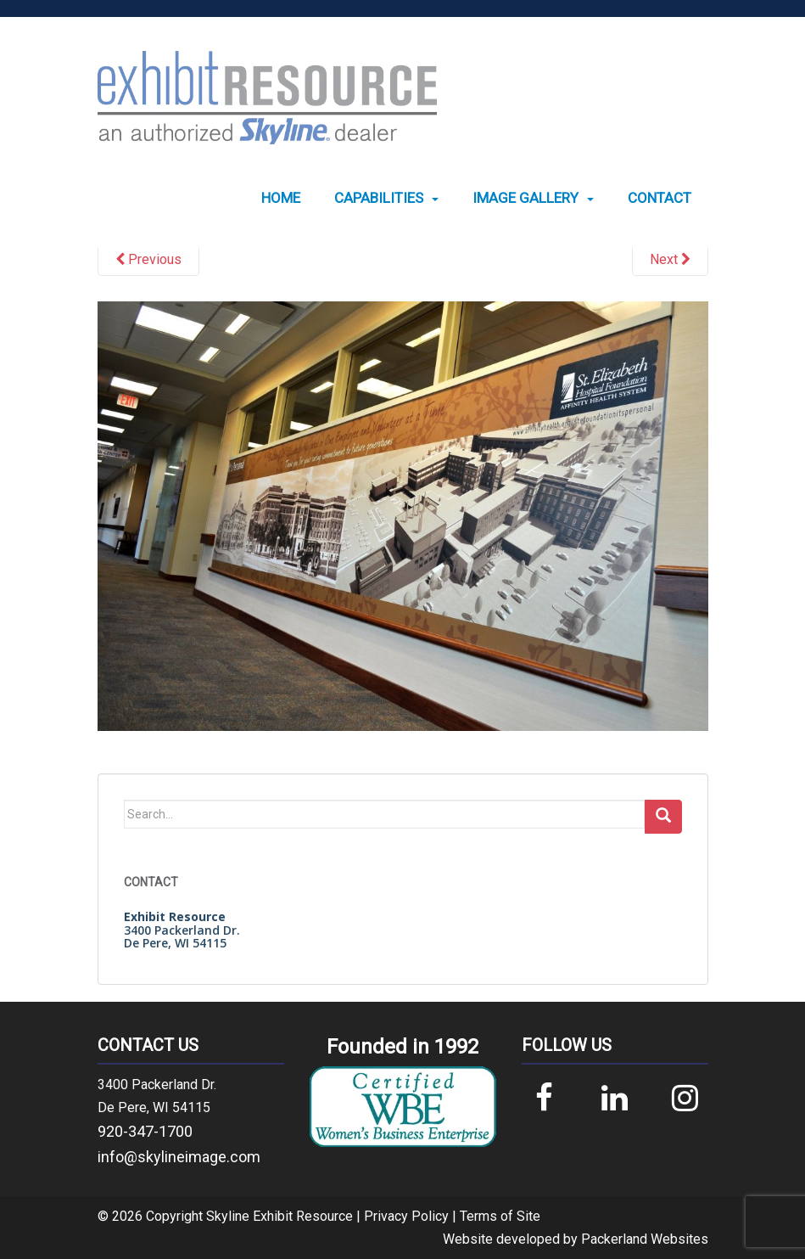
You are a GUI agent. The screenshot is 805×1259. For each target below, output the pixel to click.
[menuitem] (281, 198)
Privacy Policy (406, 1216)
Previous (148, 259)
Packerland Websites (644, 1239)
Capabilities (378, 198)
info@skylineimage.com (179, 1157)
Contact (659, 198)
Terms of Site (500, 1216)
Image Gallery (525, 198)
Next (670, 259)
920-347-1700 (145, 1131)
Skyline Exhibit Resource (279, 1216)
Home (280, 198)
